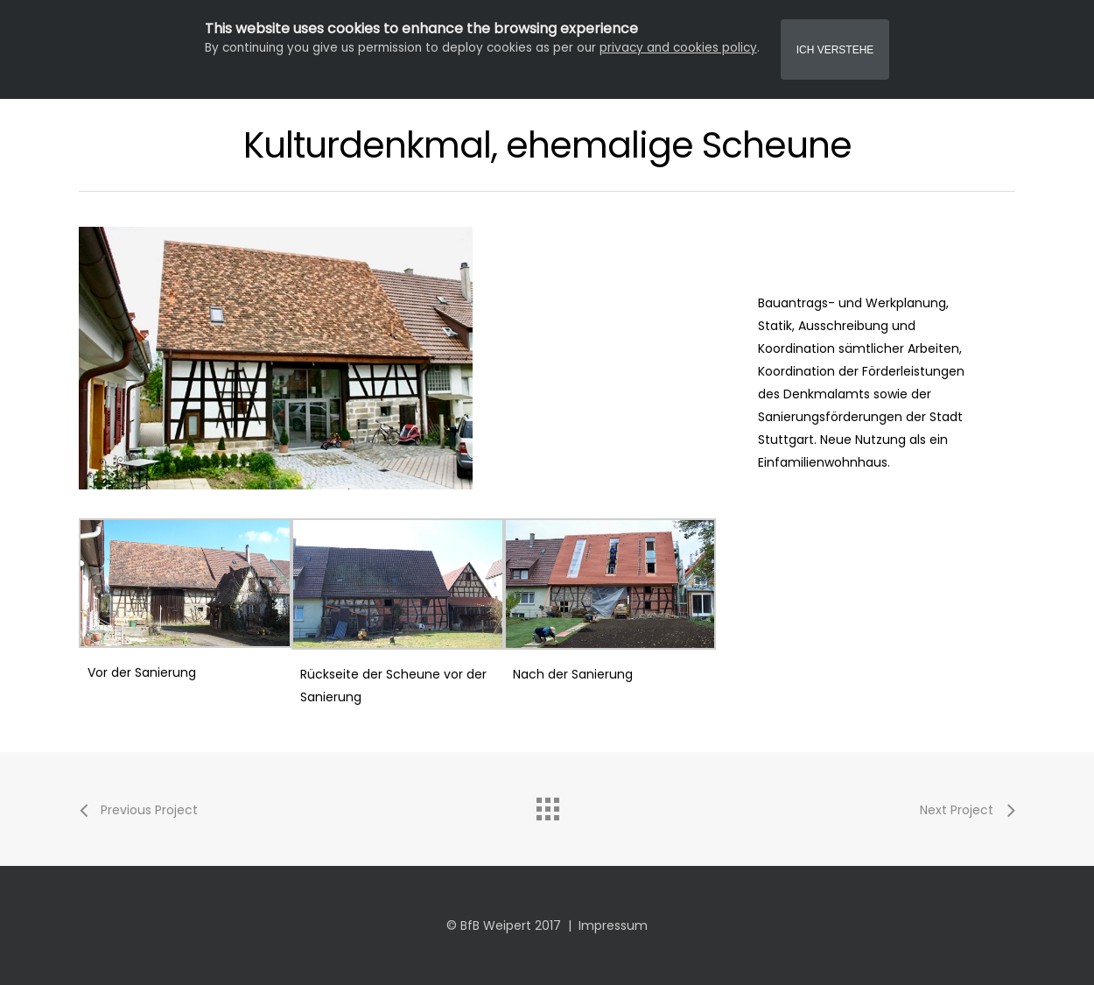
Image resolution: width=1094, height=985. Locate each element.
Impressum (613, 925)
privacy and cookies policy (678, 47)
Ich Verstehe (835, 50)
